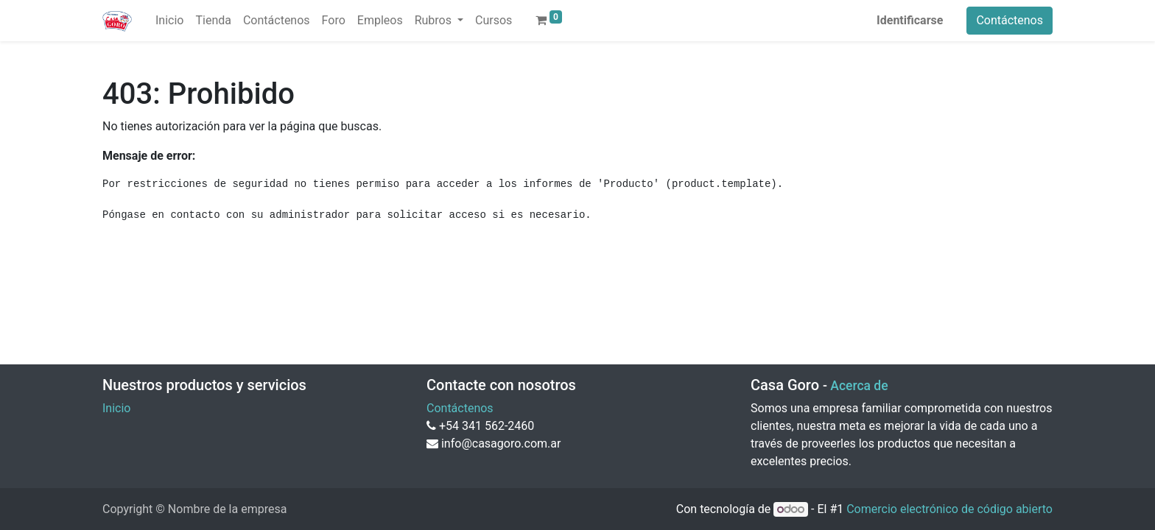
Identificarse (910, 20)
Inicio (116, 408)
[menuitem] (169, 20)
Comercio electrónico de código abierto (949, 509)
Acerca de (859, 385)
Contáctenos (1009, 20)
